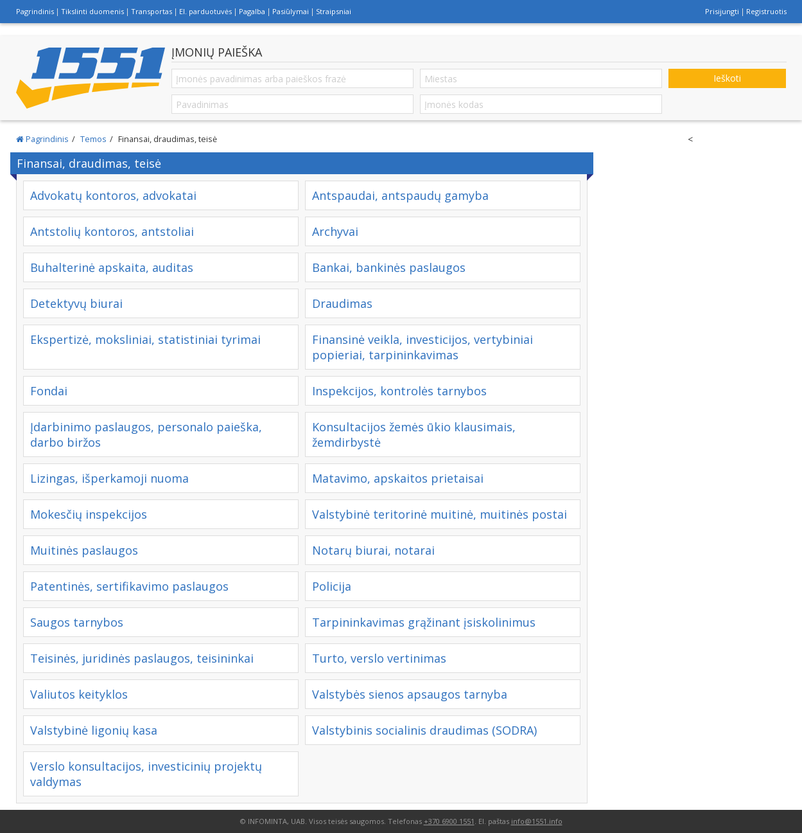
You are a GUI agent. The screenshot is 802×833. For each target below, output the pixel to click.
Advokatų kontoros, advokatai (113, 195)
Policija (331, 586)
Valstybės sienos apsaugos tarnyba (409, 694)
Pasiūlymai (290, 11)
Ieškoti (727, 78)
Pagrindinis (35, 11)
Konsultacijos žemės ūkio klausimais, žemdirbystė (414, 434)
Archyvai (335, 231)
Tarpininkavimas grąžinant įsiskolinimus (424, 622)
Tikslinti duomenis (92, 11)
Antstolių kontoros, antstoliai (112, 231)
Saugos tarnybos (76, 622)
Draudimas (342, 303)
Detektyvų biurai (76, 303)
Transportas (151, 11)
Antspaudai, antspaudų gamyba (400, 195)
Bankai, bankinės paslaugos (389, 267)
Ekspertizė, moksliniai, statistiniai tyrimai (145, 339)
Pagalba (252, 11)
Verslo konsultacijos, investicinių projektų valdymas (146, 773)
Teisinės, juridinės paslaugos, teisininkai (142, 658)
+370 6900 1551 (449, 821)
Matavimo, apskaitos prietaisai (398, 478)
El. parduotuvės (205, 11)
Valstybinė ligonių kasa (93, 730)
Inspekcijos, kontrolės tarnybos (399, 391)
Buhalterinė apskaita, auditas (111, 267)
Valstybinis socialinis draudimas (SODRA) (424, 730)
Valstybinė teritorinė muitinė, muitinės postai (439, 514)
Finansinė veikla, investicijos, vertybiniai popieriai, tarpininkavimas (422, 347)
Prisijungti (722, 11)
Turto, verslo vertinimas (379, 658)
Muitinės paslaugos (84, 550)
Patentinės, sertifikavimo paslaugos (129, 586)
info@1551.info (536, 821)
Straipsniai (333, 11)
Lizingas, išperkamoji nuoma (109, 478)
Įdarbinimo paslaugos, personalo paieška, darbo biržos (146, 434)
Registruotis (766, 11)
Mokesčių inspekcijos (88, 514)
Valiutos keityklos (79, 694)
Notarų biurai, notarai (373, 550)
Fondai (48, 391)
